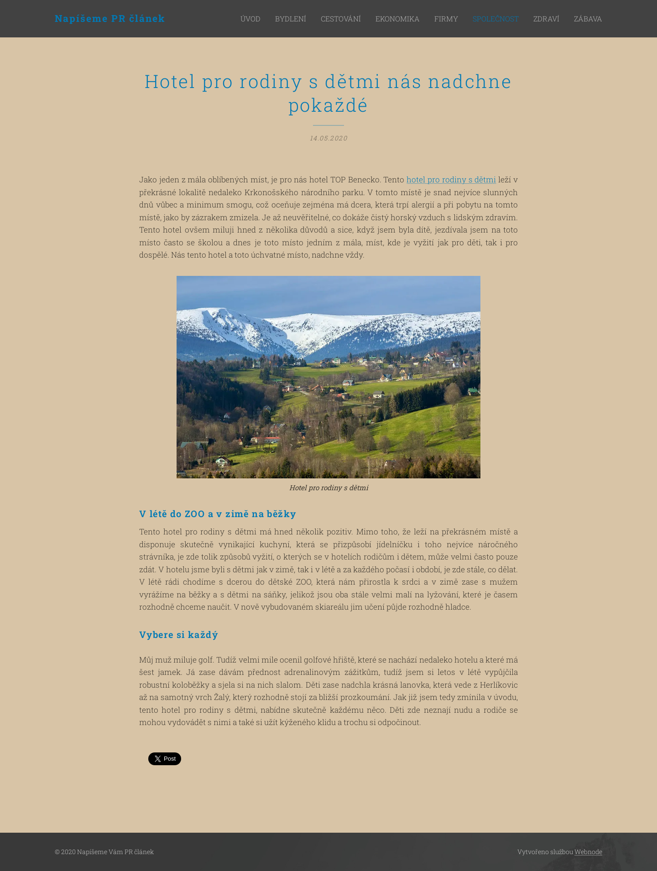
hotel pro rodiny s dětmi (451, 179)
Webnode (588, 851)
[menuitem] (283, 18)
